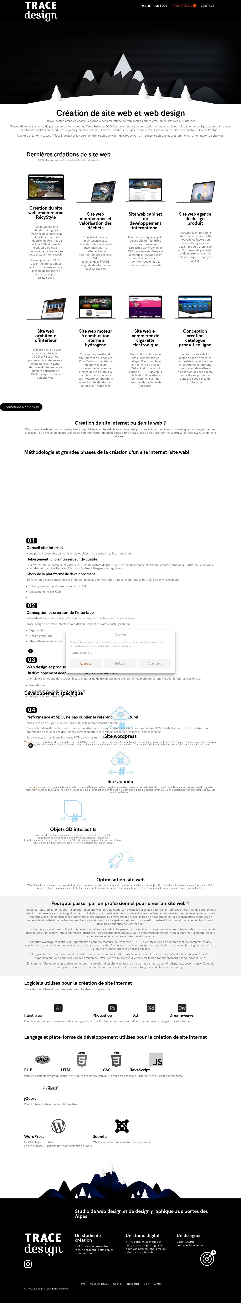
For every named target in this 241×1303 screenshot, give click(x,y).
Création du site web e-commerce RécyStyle (45, 212)
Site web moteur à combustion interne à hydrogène (95, 338)
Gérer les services (82, 653)
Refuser (120, 663)
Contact (208, 5)
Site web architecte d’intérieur (46, 335)
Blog (146, 1284)
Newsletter (133, 1284)
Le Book (161, 5)
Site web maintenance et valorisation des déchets (95, 221)
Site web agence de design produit (195, 218)
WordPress (30, 742)
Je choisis (155, 663)
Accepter (86, 663)
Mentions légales (99, 1284)
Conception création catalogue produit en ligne (195, 338)
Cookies (118, 1284)
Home (146, 5)
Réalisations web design (21, 407)
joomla (39, 787)
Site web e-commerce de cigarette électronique (145, 338)
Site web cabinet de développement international (145, 221)
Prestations (182, 5)
